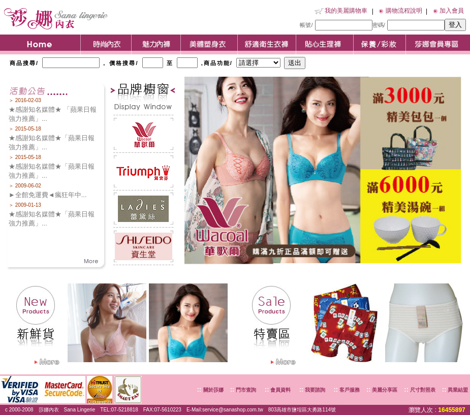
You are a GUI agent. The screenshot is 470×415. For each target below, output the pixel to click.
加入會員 (452, 10)
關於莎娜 (213, 390)
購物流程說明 (404, 10)
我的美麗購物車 (346, 10)
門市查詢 (245, 390)
